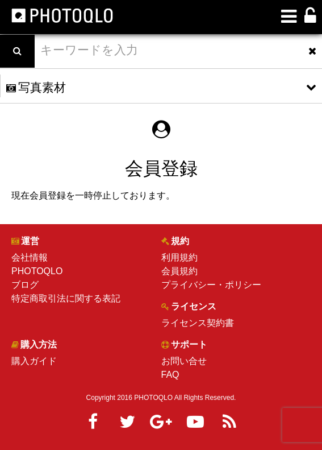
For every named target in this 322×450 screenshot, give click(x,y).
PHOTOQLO (36, 271)
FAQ (170, 374)
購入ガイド (34, 361)
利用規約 (179, 257)
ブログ (25, 285)
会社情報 (29, 257)
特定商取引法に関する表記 (65, 298)
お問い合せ (184, 361)
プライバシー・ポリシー (211, 285)
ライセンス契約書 (197, 323)
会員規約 (179, 271)
